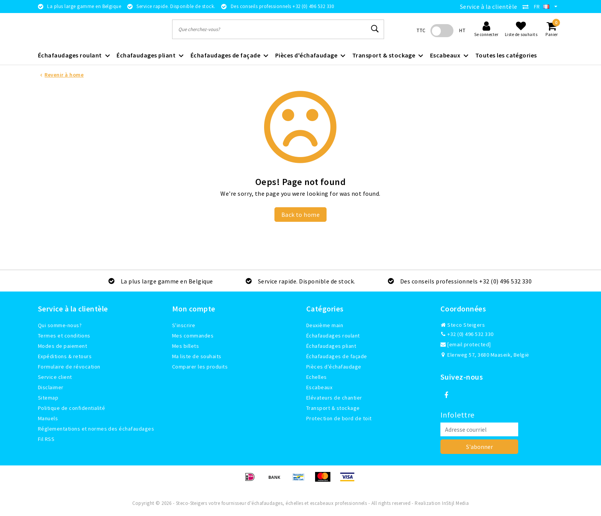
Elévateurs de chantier (334, 397)
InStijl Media (455, 503)
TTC (421, 30)
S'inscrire (183, 325)
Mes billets (185, 345)
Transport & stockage (333, 408)
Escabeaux (319, 387)
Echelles (316, 376)
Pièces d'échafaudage (333, 366)
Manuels (48, 418)
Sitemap (48, 397)
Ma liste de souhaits (197, 356)
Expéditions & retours (65, 356)
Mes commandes (192, 335)
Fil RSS (46, 439)
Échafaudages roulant (333, 335)
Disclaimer (51, 387)
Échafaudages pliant (331, 345)
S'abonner (479, 446)
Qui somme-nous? (60, 325)
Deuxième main (324, 325)
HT (462, 30)
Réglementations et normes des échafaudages (96, 428)
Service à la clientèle (488, 6)
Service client (55, 376)
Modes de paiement (62, 345)
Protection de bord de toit (338, 418)
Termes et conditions (64, 335)
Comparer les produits (200, 366)
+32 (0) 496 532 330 (467, 334)
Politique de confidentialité (71, 408)
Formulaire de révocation (69, 366)
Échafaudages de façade (336, 356)
